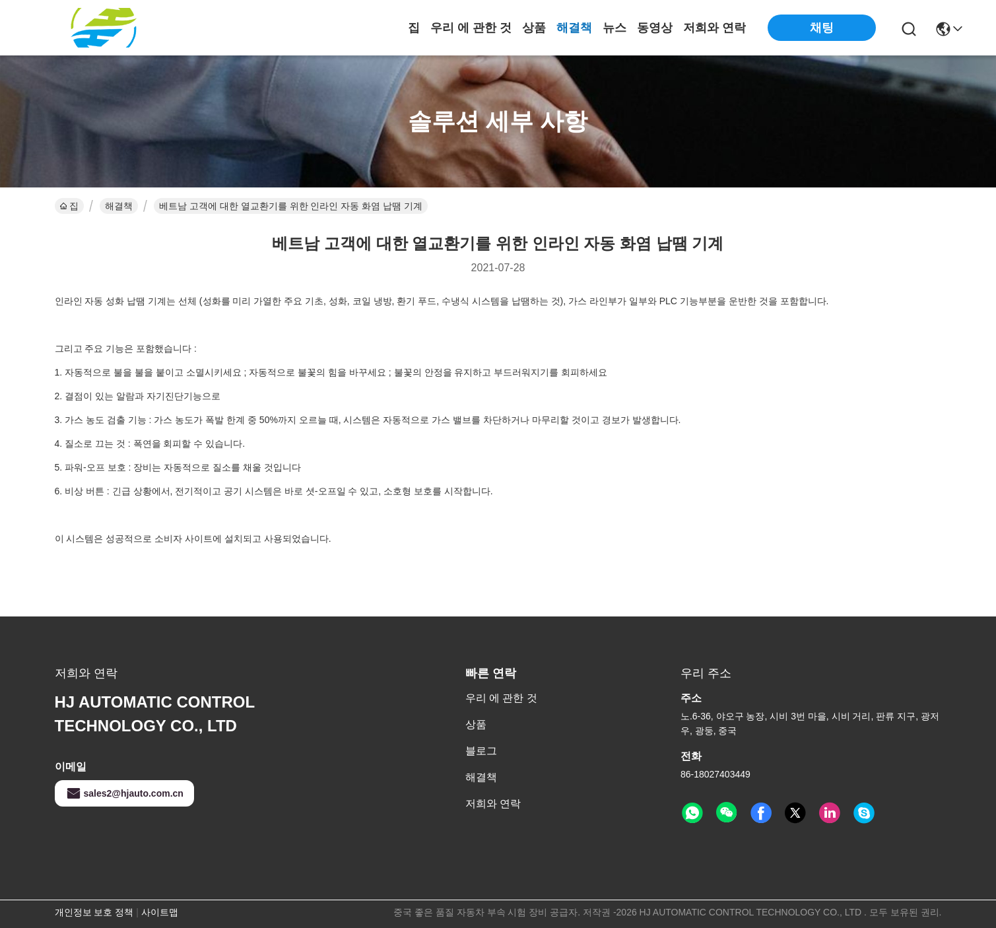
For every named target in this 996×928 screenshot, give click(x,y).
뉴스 (614, 27)
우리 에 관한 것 (471, 27)
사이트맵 (159, 912)
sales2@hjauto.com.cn (124, 793)
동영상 (655, 27)
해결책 (574, 27)
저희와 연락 (714, 27)
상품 (534, 27)
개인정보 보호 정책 (94, 912)
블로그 (481, 750)
